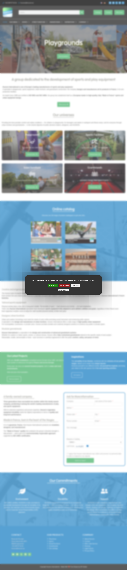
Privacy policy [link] (63, 290)
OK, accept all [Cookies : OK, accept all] (53, 285)
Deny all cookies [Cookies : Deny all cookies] (64, 285)
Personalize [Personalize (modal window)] (75, 285)
